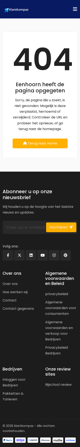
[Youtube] (42, 255)
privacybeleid (56, 294)
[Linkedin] (31, 255)
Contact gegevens (18, 308)
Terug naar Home (40, 143)
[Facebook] (8, 255)
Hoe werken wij (15, 292)
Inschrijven (61, 227)
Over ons (10, 283)
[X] (19, 255)
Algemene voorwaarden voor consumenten (60, 308)
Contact (10, 300)
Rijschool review (58, 384)
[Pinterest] (65, 255)
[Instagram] (54, 255)
